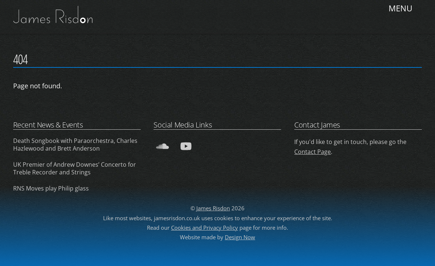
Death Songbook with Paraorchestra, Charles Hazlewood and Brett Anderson (75, 144)
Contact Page (312, 152)
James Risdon (213, 208)
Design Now (240, 237)
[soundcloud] (164, 145)
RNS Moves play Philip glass (51, 188)
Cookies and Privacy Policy (204, 227)
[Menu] (401, 10)
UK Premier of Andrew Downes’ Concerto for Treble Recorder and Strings (74, 168)
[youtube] (187, 145)
